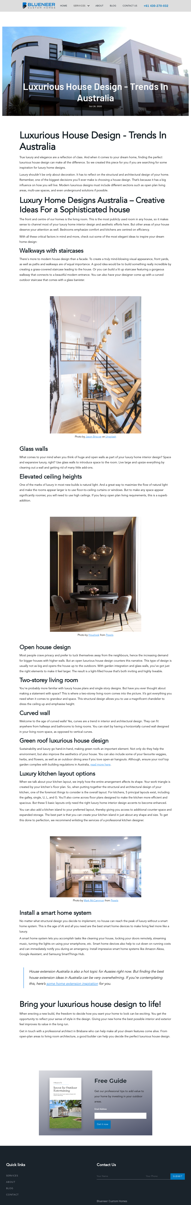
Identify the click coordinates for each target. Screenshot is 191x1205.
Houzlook (93, 635)
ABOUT (99, 6)
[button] (81, 6)
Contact (12, 1195)
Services (12, 1176)
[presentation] (121, 1188)
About (10, 1182)
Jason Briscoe (93, 437)
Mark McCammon (94, 900)
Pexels (109, 635)
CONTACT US (130, 6)
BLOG (113, 6)
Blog (9, 1188)
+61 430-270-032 (156, 5)
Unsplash (110, 437)
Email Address (100, 1109)
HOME (63, 6)
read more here (100, 764)
